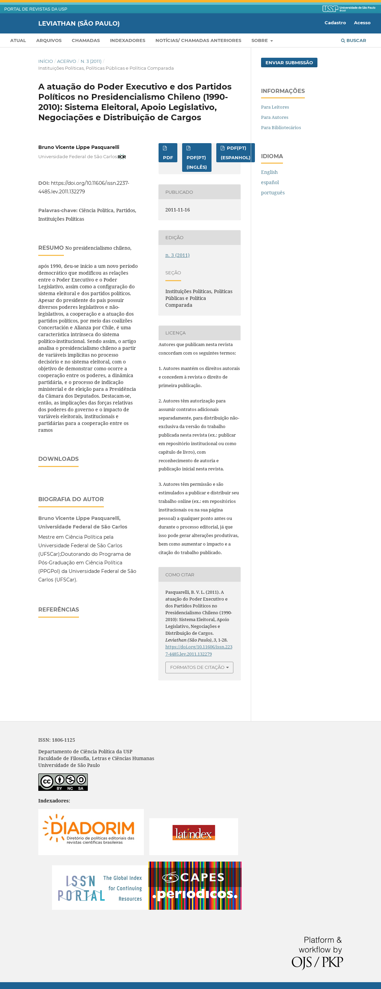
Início (45, 61)
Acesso (362, 22)
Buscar (353, 40)
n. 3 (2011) (91, 61)
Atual (18, 40)
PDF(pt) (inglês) (197, 162)
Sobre (260, 40)
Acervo (66, 61)
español (270, 182)
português (273, 192)
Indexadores (127, 40)
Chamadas (86, 40)
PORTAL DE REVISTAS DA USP (35, 9)
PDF (168, 157)
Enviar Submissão (289, 62)
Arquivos (49, 40)
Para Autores (274, 117)
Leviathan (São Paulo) (79, 23)
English (269, 172)
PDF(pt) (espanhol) (235, 152)
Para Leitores (275, 107)
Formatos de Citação (197, 667)
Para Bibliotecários (281, 127)
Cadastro (335, 22)
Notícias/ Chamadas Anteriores (198, 40)
